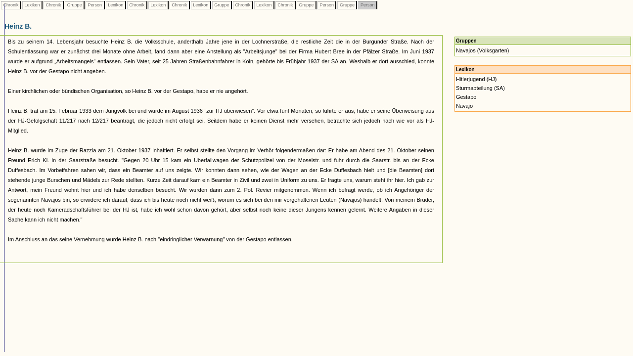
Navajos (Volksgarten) (482, 50)
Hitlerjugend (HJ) (476, 79)
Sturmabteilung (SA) (480, 88)
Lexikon (32, 4)
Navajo (464, 106)
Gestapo (466, 97)
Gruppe (74, 4)
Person (95, 4)
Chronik (11, 4)
